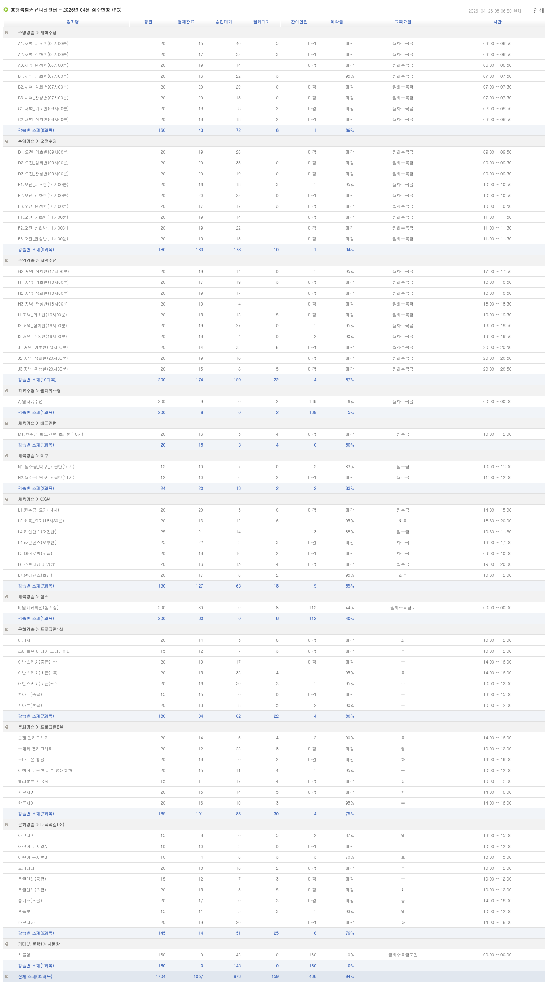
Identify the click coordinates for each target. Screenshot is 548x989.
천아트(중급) (30, 694)
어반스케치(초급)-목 (37, 672)
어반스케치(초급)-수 (37, 683)
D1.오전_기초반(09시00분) (43, 152)
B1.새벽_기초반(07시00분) (43, 76)
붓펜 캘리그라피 (33, 738)
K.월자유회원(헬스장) (38, 607)
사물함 (24, 955)
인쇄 (539, 10)
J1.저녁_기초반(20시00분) (43, 347)
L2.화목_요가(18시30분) (41, 521)
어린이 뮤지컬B (32, 857)
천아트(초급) (30, 705)
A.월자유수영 (30, 401)
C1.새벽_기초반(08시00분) (43, 108)
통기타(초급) (30, 900)
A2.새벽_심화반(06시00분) (43, 54)
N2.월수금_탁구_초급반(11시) (46, 477)
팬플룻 (24, 911)
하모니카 (26, 922)
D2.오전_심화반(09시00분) (43, 163)
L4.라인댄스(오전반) (37, 531)
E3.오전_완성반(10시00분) (43, 206)
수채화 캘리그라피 (35, 748)
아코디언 (26, 835)
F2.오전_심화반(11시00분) (43, 228)
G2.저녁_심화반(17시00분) (43, 271)
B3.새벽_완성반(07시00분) (43, 97)
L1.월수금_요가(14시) (38, 510)
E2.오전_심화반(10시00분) (43, 195)
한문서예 (26, 803)
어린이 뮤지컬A (32, 846)
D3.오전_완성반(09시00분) (43, 173)
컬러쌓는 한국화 (33, 781)
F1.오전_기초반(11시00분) (43, 217)
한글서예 (26, 792)
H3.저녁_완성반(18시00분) (43, 304)
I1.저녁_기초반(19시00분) (42, 314)
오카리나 (26, 868)
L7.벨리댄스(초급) (35, 575)
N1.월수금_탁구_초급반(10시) (46, 466)
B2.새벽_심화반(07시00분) (43, 87)
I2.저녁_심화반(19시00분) (42, 325)
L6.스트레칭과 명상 (36, 564)
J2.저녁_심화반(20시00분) (43, 358)
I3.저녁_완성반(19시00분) (42, 336)
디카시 (24, 640)
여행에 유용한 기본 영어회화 (45, 770)
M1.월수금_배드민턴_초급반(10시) (50, 434)
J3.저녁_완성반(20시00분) (43, 369)
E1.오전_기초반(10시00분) (43, 184)
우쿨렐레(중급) (32, 879)
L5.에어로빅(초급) (35, 553)
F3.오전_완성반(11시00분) (43, 238)
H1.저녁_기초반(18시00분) (43, 282)
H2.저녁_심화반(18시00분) (43, 293)
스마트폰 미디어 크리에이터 (44, 651)
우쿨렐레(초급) (32, 889)
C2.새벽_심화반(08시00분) (43, 119)
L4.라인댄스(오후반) (37, 542)
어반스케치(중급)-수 (37, 662)
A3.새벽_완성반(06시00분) (43, 65)
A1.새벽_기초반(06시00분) (43, 43)
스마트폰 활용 (31, 759)
